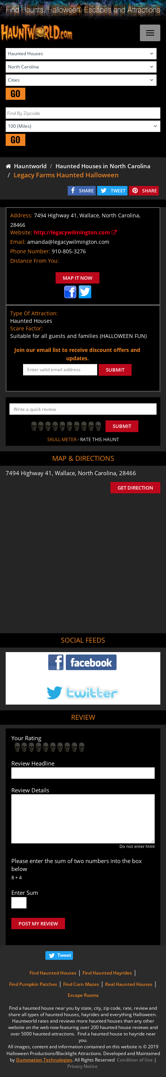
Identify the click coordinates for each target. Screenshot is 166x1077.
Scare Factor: (26, 328)
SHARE (86, 191)
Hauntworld (26, 166)
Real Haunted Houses (128, 984)
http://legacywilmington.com (75, 232)
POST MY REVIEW (38, 923)
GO (15, 93)
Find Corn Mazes (81, 984)
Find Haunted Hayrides (107, 973)
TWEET (118, 191)
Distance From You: (34, 260)
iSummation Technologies (44, 1060)
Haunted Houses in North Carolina (103, 166)
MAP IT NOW (77, 277)
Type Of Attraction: (34, 313)
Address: (21, 215)
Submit (122, 426)
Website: (21, 232)
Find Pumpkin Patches (33, 984)
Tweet (64, 955)
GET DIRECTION (135, 487)
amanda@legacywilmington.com (68, 241)
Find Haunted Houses (52, 973)
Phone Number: (30, 251)
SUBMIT (115, 369)
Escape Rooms (83, 995)
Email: (18, 241)
